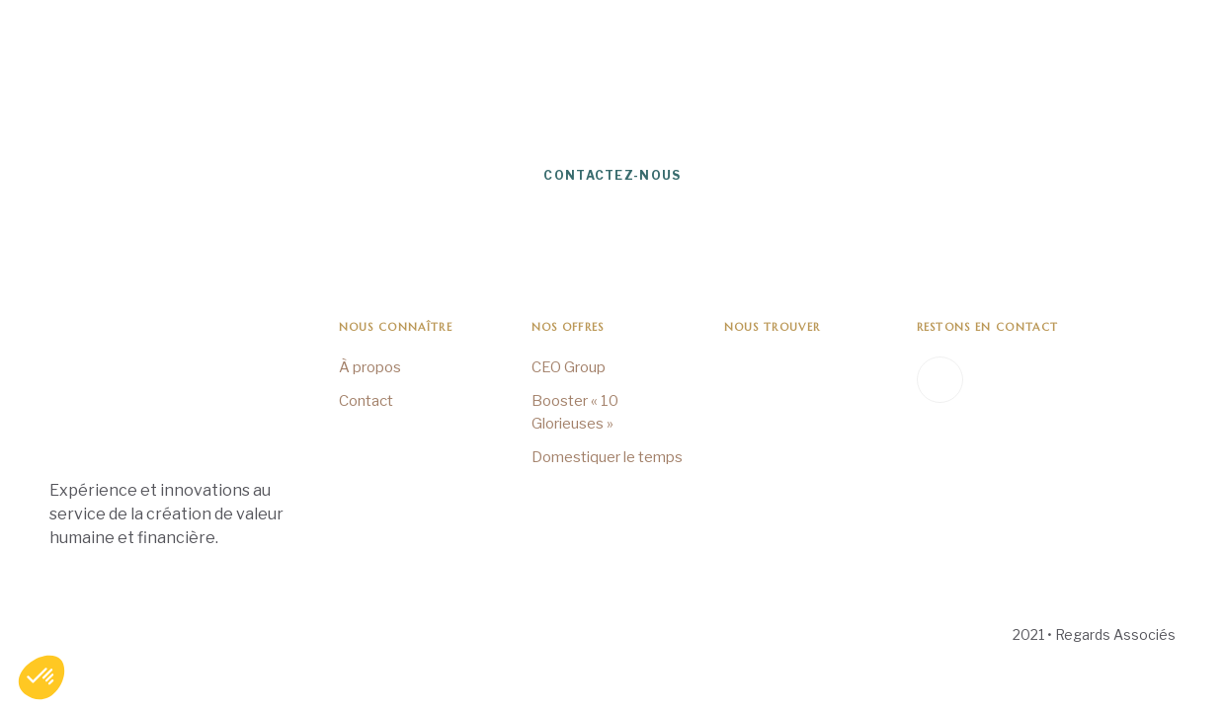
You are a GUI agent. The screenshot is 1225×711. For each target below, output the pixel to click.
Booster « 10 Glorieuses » (574, 412)
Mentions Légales (98, 635)
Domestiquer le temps (607, 457)
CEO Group (568, 367)
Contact (366, 401)
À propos (370, 367)
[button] (41, 677)
